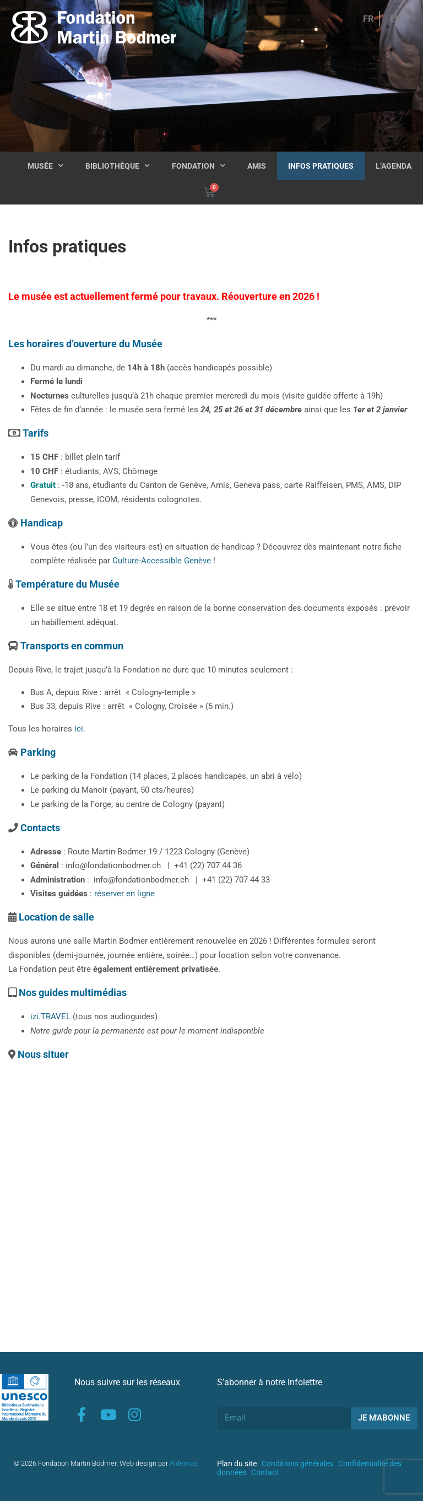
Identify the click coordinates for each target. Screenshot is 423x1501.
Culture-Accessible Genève (161, 561)
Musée (45, 166)
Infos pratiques (321, 166)
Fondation (198, 166)
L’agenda (393, 166)
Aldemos (184, 1463)
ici (78, 729)
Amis (256, 166)
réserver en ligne (124, 894)
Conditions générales (297, 1463)
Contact (265, 1472)
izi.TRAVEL (50, 1016)
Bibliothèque (117, 166)
